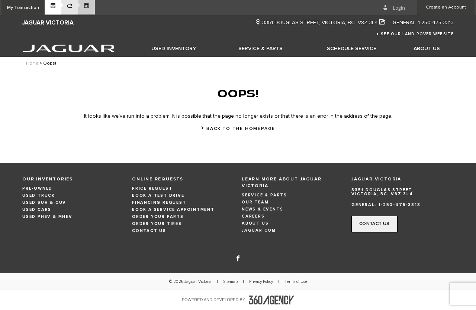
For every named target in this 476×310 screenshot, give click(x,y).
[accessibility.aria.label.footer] (271, 300)
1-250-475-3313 (436, 22)
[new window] (258, 23)
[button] (23, 7)
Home (32, 63)
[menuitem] (173, 48)
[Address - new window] (323, 22)
